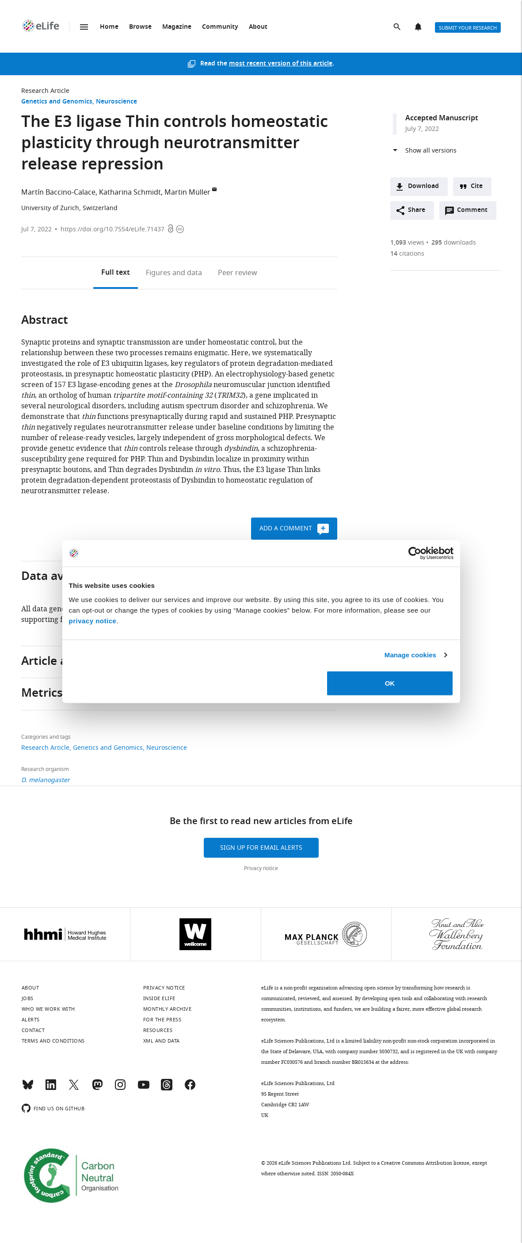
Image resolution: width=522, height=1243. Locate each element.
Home (109, 27)
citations (407, 253)
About (258, 27)
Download (423, 186)
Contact (33, 1030)
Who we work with (48, 1009)
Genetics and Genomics (56, 102)
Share (416, 210)
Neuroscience (116, 102)
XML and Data (161, 1040)
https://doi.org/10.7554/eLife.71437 (112, 229)
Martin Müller (187, 192)
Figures (174, 273)
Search (397, 27)
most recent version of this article (280, 64)
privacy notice (93, 620)
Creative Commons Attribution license (425, 1162)
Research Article (45, 91)
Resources (158, 1030)
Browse (140, 27)
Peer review (237, 273)
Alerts (419, 27)
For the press (162, 1019)
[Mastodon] (97, 1088)
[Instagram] (120, 1088)
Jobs (28, 998)
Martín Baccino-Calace (58, 192)
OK (390, 683)
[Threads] (166, 1088)
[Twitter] (74, 1088)
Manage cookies (410, 655)
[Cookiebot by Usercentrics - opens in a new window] (414, 553)
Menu (84, 27)
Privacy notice (261, 868)
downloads (453, 242)
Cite (477, 186)
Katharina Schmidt (130, 192)
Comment (475, 212)
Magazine (176, 27)
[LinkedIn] (51, 1088)
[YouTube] (143, 1088)
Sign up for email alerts (261, 847)
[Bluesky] (28, 1088)
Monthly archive (167, 1009)
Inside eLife (159, 998)
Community (220, 27)
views (407, 242)
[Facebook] (190, 1088)
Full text (115, 273)
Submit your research (468, 27)
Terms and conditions (53, 1040)
